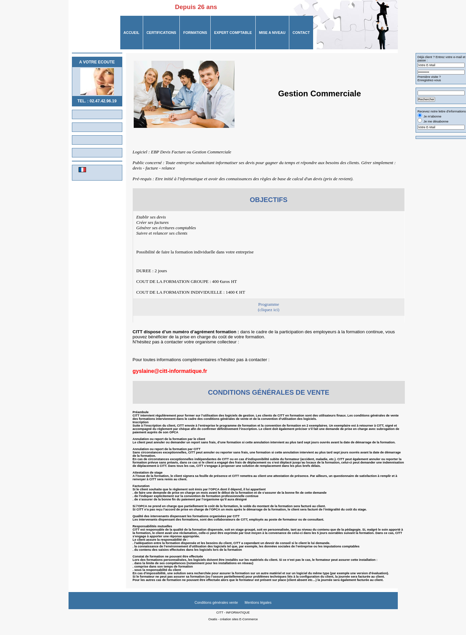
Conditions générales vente (216, 602)
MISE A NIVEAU (272, 33)
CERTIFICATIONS (161, 33)
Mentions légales (258, 602)
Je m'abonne (432, 116)
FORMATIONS (195, 33)
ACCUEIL (131, 33)
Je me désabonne (436, 121)
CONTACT (301, 33)
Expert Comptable (233, 33)
